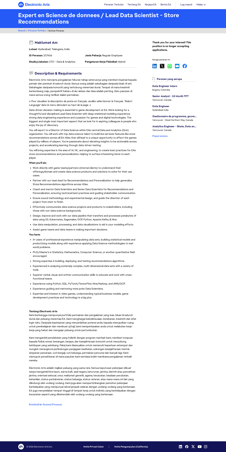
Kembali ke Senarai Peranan (45, 404)
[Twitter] (193, 446)
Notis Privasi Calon (93, 446)
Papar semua (160, 136)
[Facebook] (187, 446)
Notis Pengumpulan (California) (131, 446)
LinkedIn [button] (156, 66)
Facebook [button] (186, 66)
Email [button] (179, 66)
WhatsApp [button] (171, 66)
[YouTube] (200, 446)
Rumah (21, 31)
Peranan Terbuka (37, 31)
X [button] (163, 66)
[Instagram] (206, 446)
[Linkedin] (181, 446)
